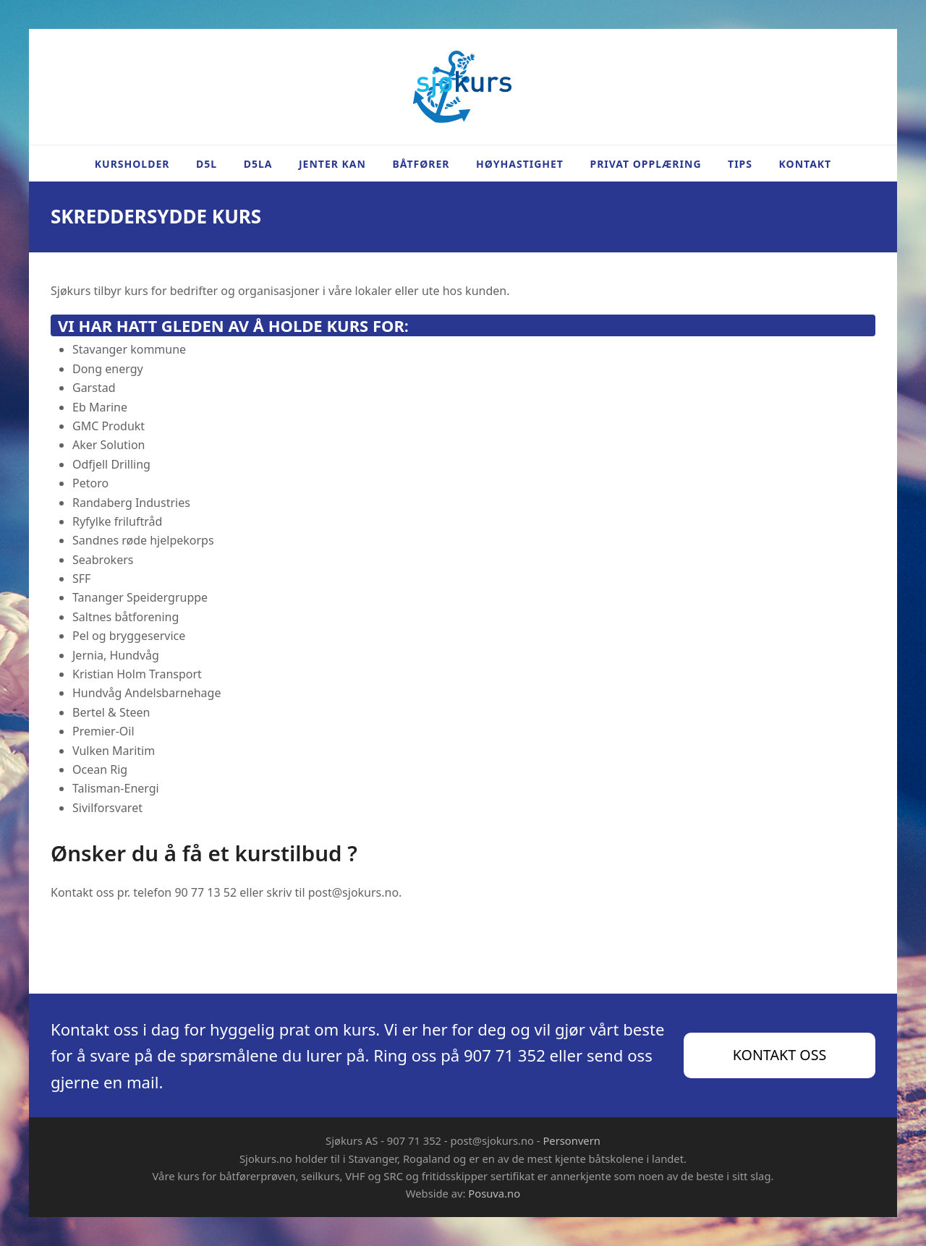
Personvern (571, 1140)
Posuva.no (494, 1193)
